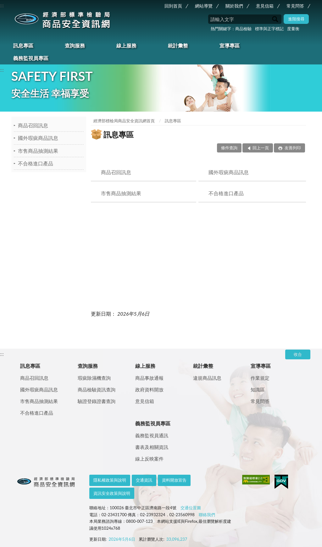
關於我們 (234, 5)
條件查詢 (229, 147)
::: (2, 5)
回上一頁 (261, 147)
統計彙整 (178, 45)
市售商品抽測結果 (38, 151)
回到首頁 (173, 5)
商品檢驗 (243, 28)
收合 (298, 354)
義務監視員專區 (30, 58)
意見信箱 (265, 5)
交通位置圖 (190, 507)
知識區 (258, 389)
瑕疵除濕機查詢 (94, 378)
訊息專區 (23, 45)
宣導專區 (229, 45)
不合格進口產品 (35, 163)
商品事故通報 (149, 378)
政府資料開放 (149, 389)
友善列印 (292, 147)
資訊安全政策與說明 (111, 493)
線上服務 (126, 45)
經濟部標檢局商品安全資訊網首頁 (124, 120)
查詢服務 (75, 45)
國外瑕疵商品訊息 (38, 138)
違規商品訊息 (207, 378)
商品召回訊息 (33, 125)
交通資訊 (144, 480)
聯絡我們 (207, 514)
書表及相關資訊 (151, 447)
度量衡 (293, 28)
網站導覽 (204, 5)
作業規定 (260, 378)
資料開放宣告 (174, 480)
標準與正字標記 (269, 28)
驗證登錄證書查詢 (96, 401)
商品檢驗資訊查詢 (96, 389)
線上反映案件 (149, 458)
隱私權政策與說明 (109, 480)
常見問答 (295, 5)
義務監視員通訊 (151, 435)
